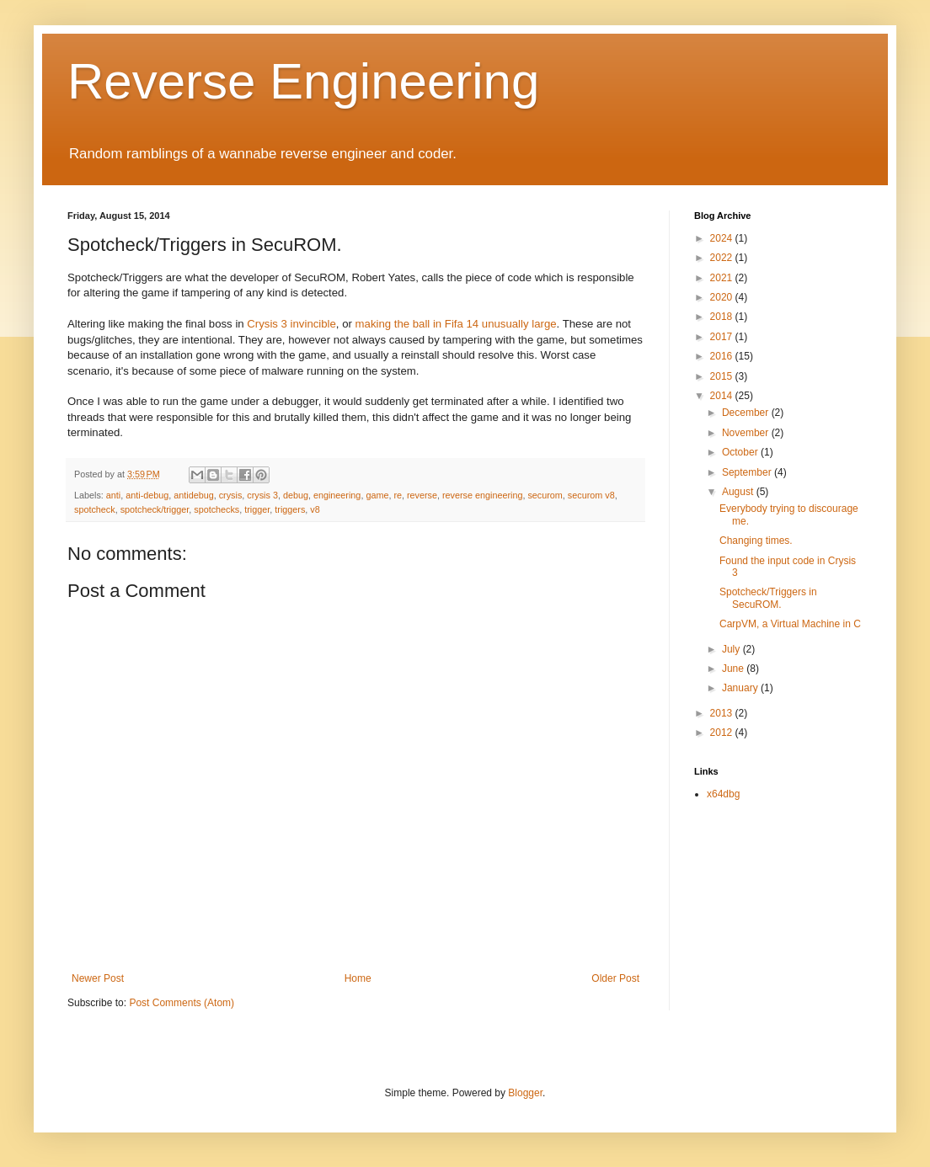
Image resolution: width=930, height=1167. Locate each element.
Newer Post (98, 978)
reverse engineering (482, 495)
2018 (722, 316)
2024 (722, 238)
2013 (722, 713)
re (397, 495)
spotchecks (216, 509)
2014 (722, 396)
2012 (722, 732)
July (732, 649)
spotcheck (94, 509)
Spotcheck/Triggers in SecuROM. (768, 598)
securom (544, 495)
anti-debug (147, 495)
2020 (722, 297)
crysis (231, 495)
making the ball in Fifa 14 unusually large (456, 323)
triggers (290, 509)
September (748, 472)
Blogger (525, 1093)
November (747, 433)
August (739, 492)
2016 (722, 356)
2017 (722, 337)
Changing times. (756, 540)
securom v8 (591, 495)
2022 (722, 258)
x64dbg (723, 794)
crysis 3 (262, 495)
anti (113, 495)
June (734, 668)
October (741, 452)
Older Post (615, 978)
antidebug (193, 495)
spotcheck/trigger (155, 509)
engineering (337, 495)
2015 (722, 376)
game (377, 495)
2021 (722, 278)
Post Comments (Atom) (181, 1003)
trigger (257, 509)
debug (295, 495)
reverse (422, 495)
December (747, 412)
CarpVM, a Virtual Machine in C (790, 624)
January (741, 688)
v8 (314, 509)
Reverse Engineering (303, 81)
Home (358, 978)
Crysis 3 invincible (291, 323)
